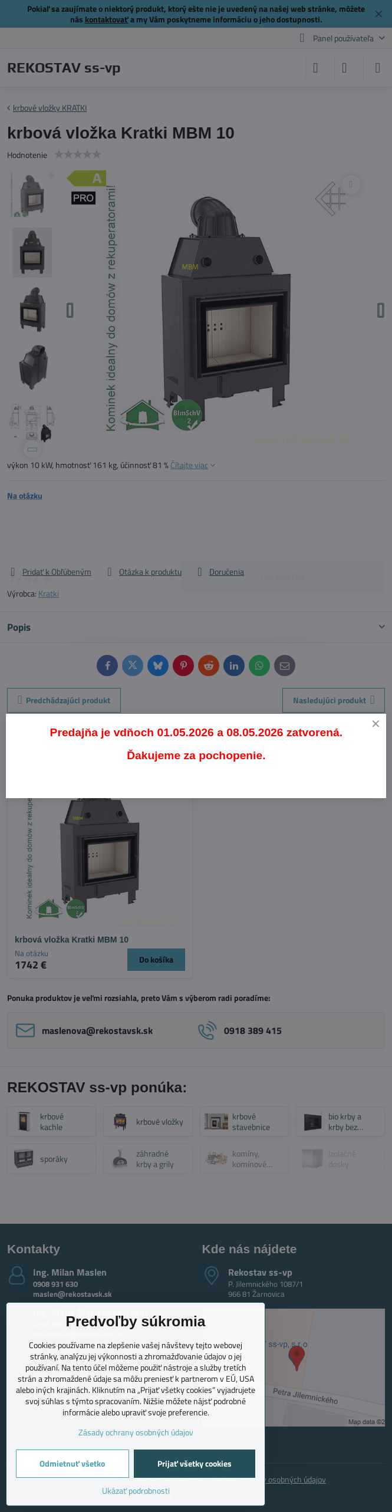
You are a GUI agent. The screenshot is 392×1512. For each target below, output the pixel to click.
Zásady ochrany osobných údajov (135, 1432)
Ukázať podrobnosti (136, 1490)
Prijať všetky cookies (194, 1463)
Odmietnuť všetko (72, 1463)
